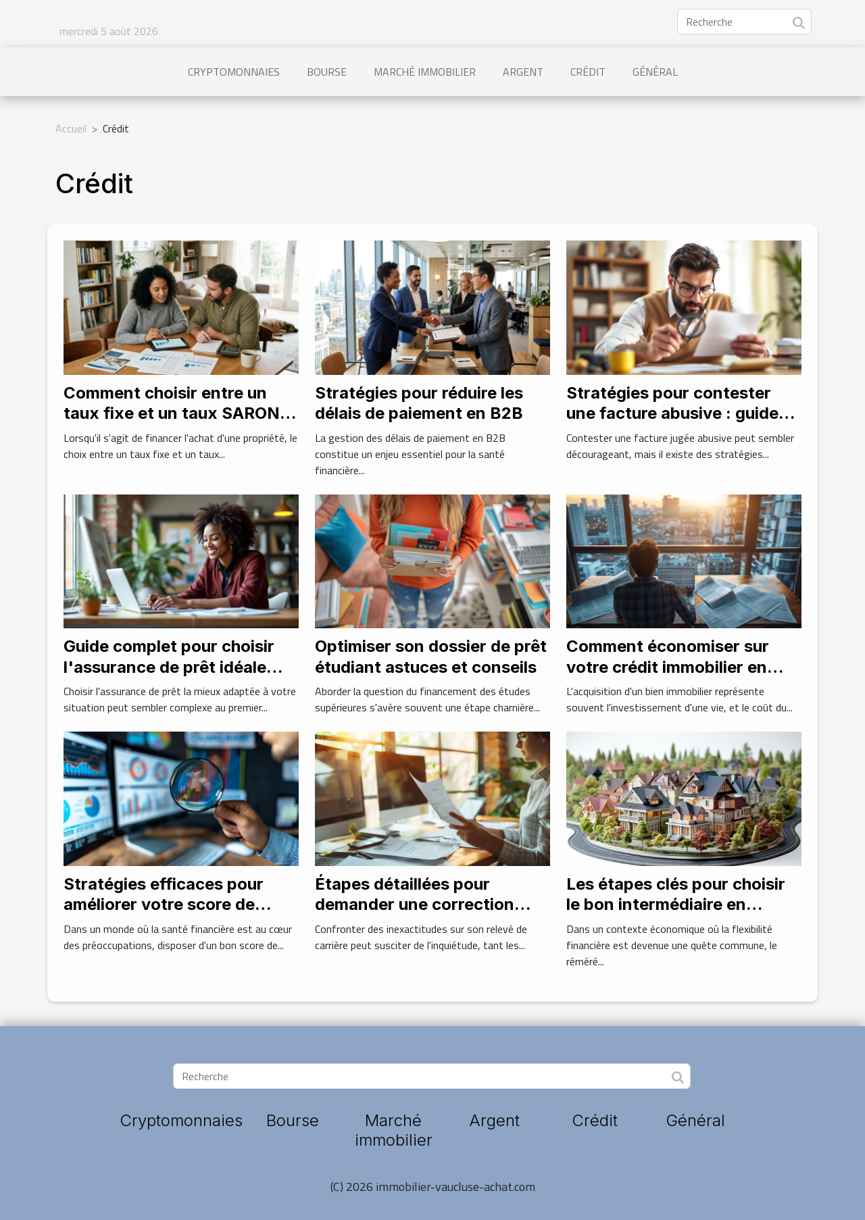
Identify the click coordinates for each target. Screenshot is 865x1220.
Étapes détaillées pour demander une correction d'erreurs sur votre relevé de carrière (427, 914)
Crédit (588, 71)
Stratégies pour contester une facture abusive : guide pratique (672, 413)
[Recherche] (744, 21)
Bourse (327, 71)
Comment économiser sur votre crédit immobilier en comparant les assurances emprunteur (670, 676)
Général (655, 71)
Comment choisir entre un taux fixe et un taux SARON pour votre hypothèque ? (172, 413)
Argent (523, 71)
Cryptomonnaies (234, 71)
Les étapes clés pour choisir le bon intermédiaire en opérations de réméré (675, 904)
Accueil (70, 128)
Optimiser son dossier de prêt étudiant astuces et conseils (431, 656)
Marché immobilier (425, 71)
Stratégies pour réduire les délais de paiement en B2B (419, 403)
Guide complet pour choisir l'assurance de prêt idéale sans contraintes (169, 666)
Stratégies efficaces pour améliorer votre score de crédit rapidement (164, 904)
